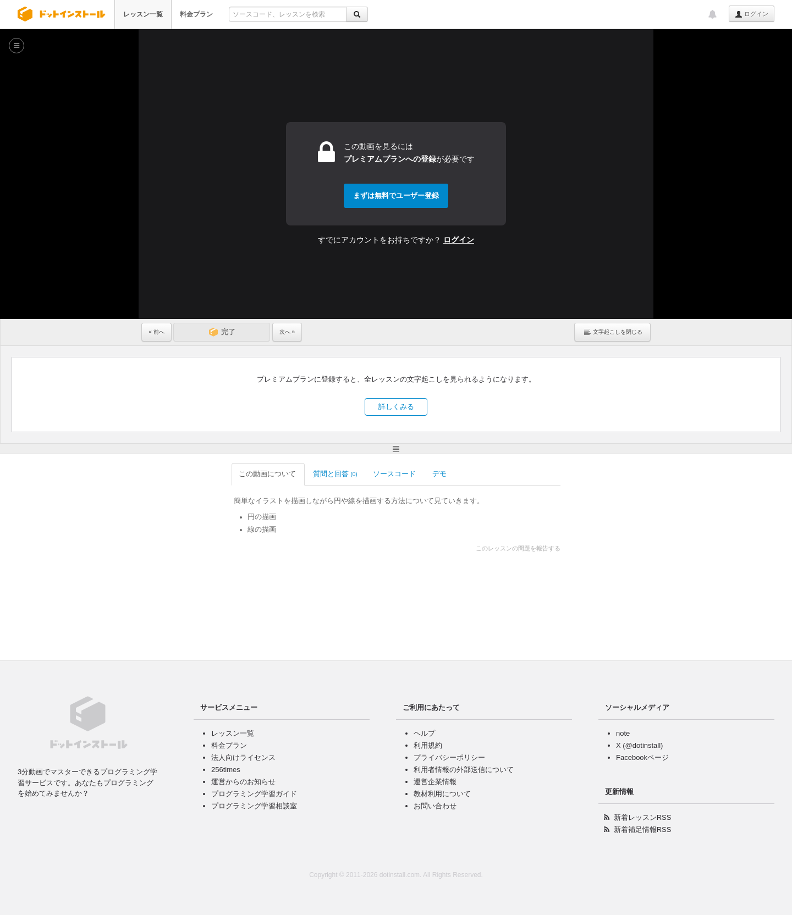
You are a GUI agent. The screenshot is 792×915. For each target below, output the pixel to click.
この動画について (178, 474)
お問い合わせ (435, 806)
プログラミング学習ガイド (254, 794)
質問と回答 (245, 474)
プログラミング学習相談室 (254, 806)
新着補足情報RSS (643, 829)
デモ (351, 474)
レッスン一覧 (143, 14)
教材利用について (442, 794)
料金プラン (196, 14)
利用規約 (428, 745)
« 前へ (156, 332)
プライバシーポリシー (449, 757)
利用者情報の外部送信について (464, 769)
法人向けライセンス (243, 757)
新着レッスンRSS (643, 817)
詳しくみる (396, 407)
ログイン (751, 14)
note (623, 733)
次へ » (287, 332)
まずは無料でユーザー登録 (396, 195)
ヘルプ (424, 733)
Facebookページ (642, 757)
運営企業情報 (435, 782)
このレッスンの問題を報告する (607, 548)
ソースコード (305, 474)
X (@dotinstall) (639, 745)
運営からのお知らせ (243, 782)
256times (225, 769)
